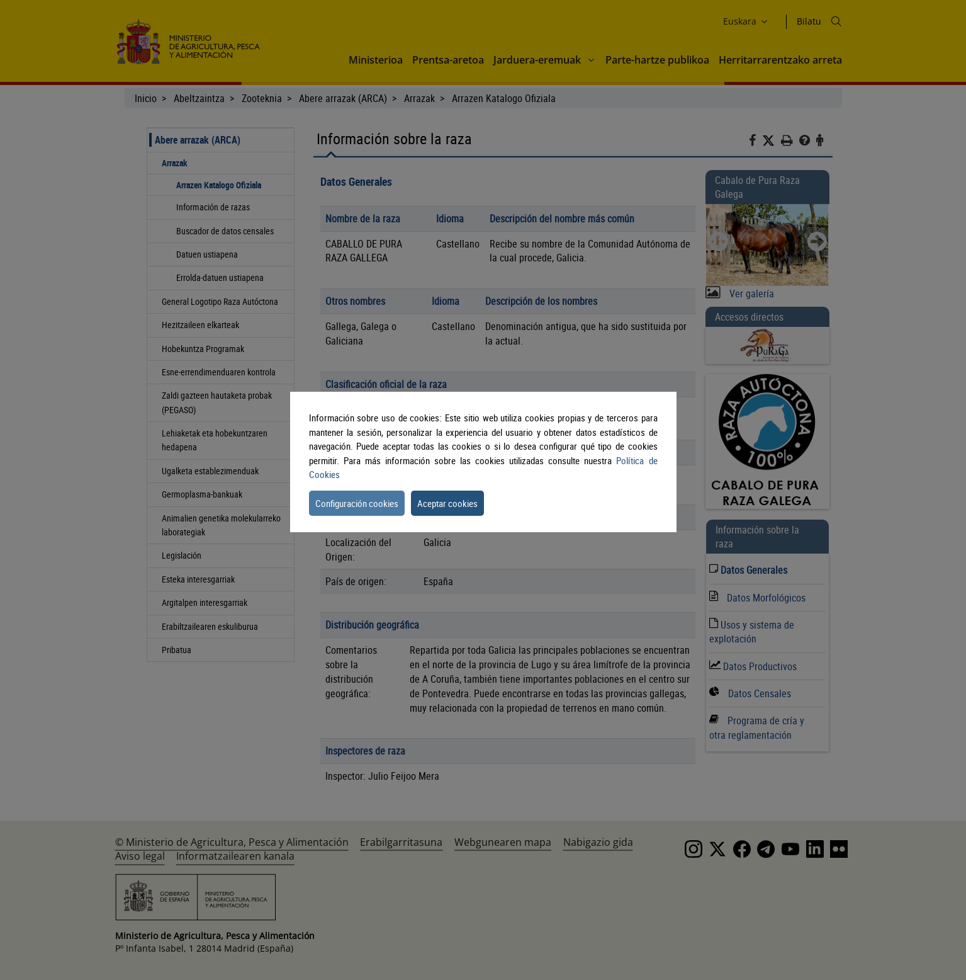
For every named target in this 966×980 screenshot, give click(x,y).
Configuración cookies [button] (356, 503)
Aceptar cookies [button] (447, 503)
